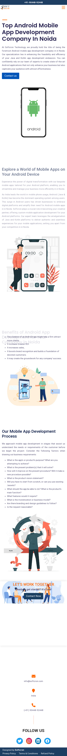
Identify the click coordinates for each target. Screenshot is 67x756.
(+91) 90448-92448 (33, 710)
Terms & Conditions (28, 753)
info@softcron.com (33, 681)
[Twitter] (19, 742)
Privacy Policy (9, 753)
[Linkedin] (38, 742)
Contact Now (33, 596)
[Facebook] (47, 742)
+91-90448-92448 (33, 2)
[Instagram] (29, 742)
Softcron (19, 750)
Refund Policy (47, 753)
